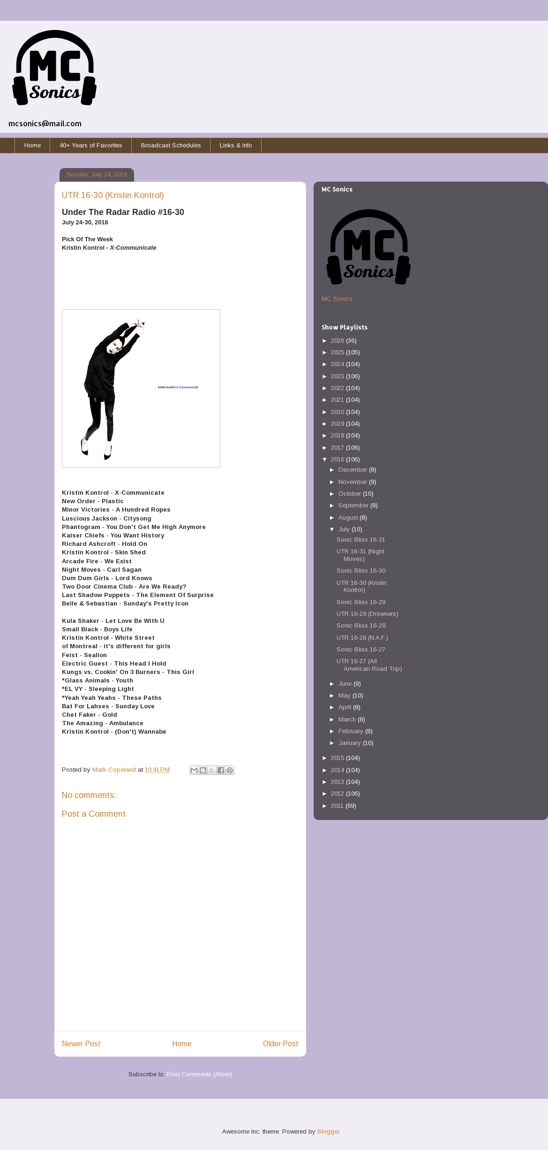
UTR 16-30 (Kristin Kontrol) (361, 586)
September (354, 505)
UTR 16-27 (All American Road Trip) (369, 665)
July (345, 529)
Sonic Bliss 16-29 (361, 602)
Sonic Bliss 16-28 (361, 625)
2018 (338, 435)
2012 (338, 793)
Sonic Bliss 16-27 (361, 649)
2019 (338, 423)
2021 (338, 399)
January (350, 742)
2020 (338, 411)
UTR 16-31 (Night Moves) (360, 555)
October (350, 493)
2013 (338, 781)
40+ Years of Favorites (91, 145)
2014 (338, 770)
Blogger (328, 1131)
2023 (338, 376)
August (349, 517)
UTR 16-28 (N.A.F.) (362, 637)
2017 (338, 447)
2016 (338, 459)
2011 (338, 805)
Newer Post (81, 1044)
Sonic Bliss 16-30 (361, 570)
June (345, 683)
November (353, 481)
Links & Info (236, 145)
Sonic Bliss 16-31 (361, 539)
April (345, 707)
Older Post (281, 1044)
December (353, 469)
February (351, 731)
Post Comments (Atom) (199, 1074)
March (348, 719)
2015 (338, 757)
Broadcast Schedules (171, 145)
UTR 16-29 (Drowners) (367, 613)
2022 (338, 387)
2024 (338, 364)
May (345, 695)
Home (32, 145)
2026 (338, 340)
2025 (338, 352)
